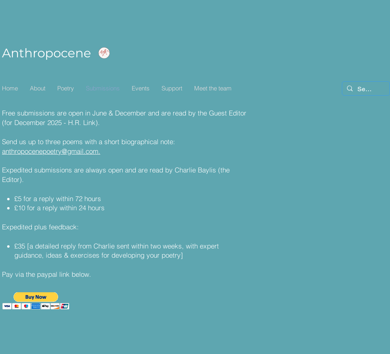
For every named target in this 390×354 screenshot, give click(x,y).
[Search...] (365, 89)
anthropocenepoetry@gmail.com (50, 151)
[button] (36, 300)
